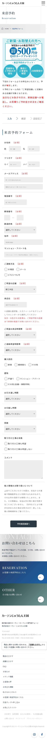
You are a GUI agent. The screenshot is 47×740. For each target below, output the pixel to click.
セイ (12, 164)
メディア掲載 (8, 676)
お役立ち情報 (8, 687)
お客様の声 (7, 682)
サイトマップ (20, 718)
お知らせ (6, 671)
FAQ (4, 666)
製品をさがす (8, 656)
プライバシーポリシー (34, 718)
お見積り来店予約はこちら (14, 572)
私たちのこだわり (10, 692)
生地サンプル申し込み (11, 702)
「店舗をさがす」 (35, 644)
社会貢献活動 (38, 714)
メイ (31, 164)
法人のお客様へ (25, 714)
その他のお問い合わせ (12, 594)
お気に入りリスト (10, 707)
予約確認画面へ (23, 523)
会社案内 (7, 714)
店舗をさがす (8, 661)
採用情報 (15, 714)
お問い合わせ (9, 718)
